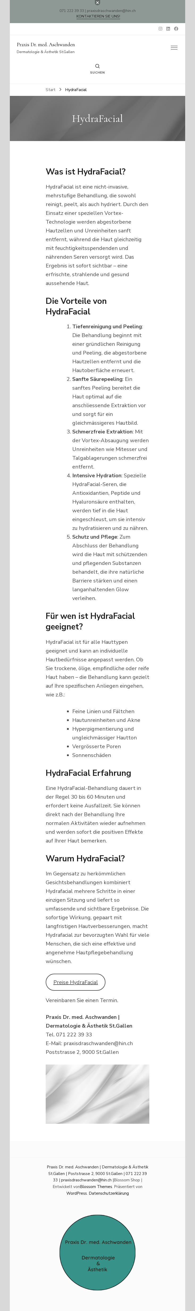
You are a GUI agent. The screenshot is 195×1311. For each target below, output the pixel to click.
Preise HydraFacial (75, 982)
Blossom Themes (96, 1186)
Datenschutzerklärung (109, 1193)
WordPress (76, 1193)
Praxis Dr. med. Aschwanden (46, 44)
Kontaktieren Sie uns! (98, 16)
